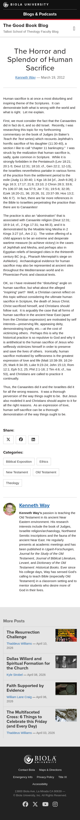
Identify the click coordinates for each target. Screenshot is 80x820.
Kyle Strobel (15, 674)
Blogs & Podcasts (40, 14)
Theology (12, 483)
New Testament (17, 472)
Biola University (29, 4)
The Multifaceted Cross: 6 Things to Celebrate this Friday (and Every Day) (27, 719)
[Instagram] (55, 804)
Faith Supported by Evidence (25, 688)
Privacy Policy (45, 777)
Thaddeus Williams (19, 643)
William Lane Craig (19, 697)
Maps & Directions (50, 769)
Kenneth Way (25, 77)
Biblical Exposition (19, 461)
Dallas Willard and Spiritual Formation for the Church (28, 663)
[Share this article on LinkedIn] (33, 440)
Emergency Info (23, 777)
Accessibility (40, 784)
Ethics (43, 461)
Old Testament (46, 472)
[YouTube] (45, 804)
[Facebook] (25, 804)
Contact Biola (26, 769)
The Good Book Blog (25, 25)
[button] (74, 28)
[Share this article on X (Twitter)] (8, 440)
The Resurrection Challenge (23, 635)
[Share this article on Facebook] (21, 440)
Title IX (62, 777)
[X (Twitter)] (35, 804)
